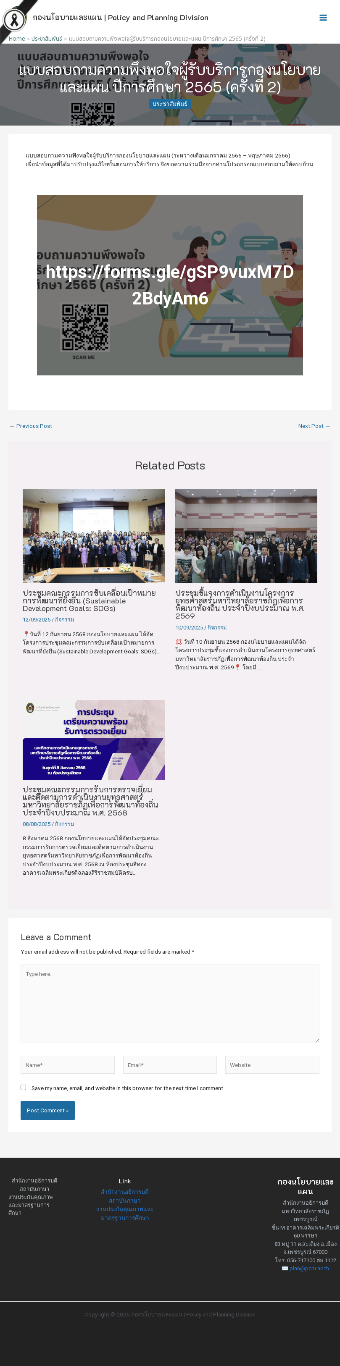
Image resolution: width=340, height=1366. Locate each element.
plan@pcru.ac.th (309, 1268)
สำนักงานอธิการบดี (34, 1180)
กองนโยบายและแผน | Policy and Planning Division (120, 17)
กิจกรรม (64, 619)
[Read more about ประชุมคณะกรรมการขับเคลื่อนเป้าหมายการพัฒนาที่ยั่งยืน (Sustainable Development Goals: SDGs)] (94, 536)
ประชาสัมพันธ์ (170, 103)
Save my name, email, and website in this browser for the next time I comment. (128, 1088)
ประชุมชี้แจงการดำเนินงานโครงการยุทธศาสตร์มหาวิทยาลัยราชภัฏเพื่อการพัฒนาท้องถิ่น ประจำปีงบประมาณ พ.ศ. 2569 (240, 604)
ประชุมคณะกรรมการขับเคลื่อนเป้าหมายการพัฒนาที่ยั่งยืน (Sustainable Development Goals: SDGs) (89, 600)
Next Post (314, 426)
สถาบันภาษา (34, 1189)
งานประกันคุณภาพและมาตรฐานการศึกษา (30, 1205)
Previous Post (30, 426)
